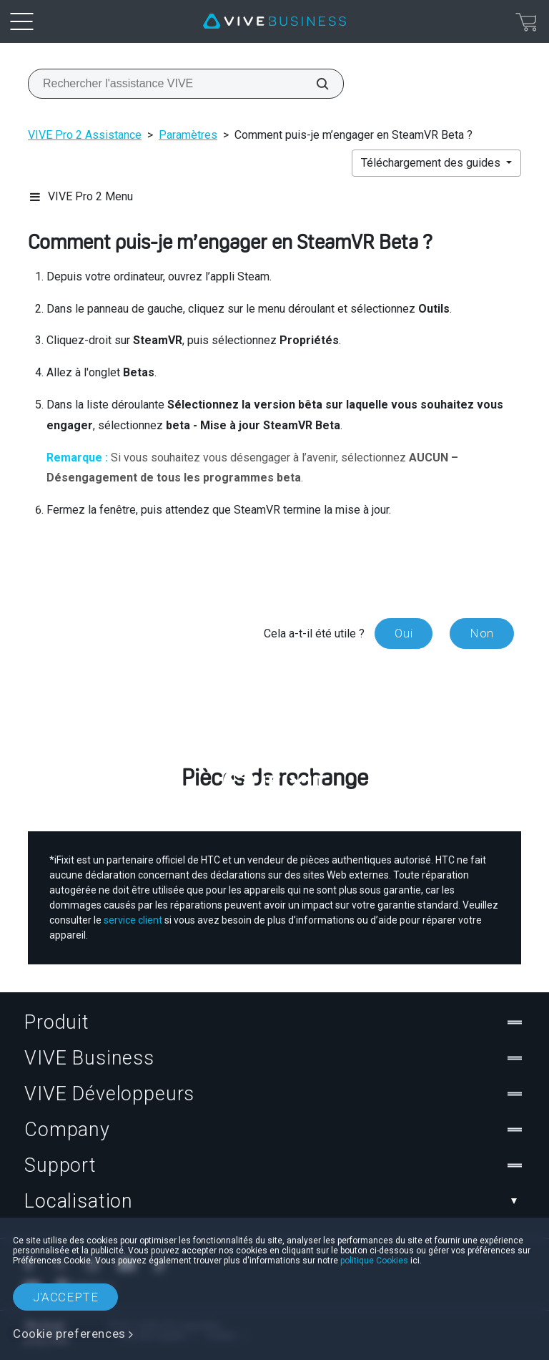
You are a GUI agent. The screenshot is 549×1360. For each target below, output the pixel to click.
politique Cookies (374, 1261)
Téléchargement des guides (432, 163)
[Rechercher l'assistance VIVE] (314, 83)
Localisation (274, 1201)
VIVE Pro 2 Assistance (85, 135)
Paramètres (188, 135)
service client (133, 920)
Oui (403, 633)
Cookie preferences (69, 1333)
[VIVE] (274, 21)
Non (482, 633)
